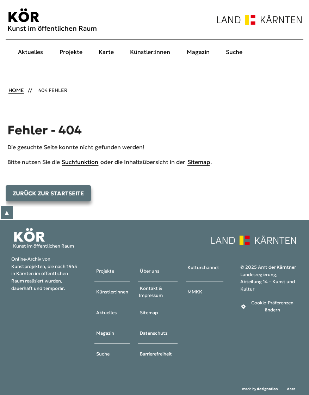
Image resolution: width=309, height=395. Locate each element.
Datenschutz (153, 333)
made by (260, 389)
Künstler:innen (150, 51)
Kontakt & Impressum (151, 292)
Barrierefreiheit (156, 354)
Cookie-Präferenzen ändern (272, 306)
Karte (106, 51)
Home (16, 90)
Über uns (149, 271)
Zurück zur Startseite (48, 193)
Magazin (198, 51)
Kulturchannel (203, 268)
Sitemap (198, 161)
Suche (234, 51)
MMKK (194, 292)
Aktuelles (30, 51)
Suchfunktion (80, 161)
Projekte (71, 51)
